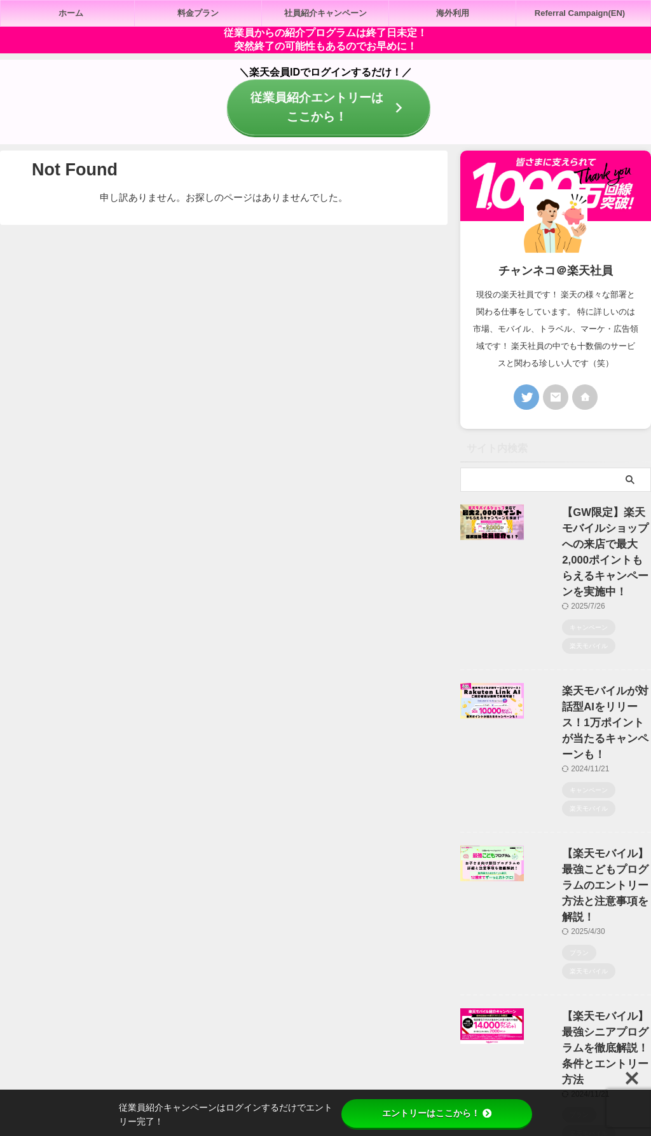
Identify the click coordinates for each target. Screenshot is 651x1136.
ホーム (70, 13)
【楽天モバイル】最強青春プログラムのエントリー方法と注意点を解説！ (591, 966)
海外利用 (452, 13)
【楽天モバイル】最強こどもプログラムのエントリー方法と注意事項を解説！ (591, 751)
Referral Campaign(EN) (580, 13)
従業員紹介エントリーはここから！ (324, 105)
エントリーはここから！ (436, 1113)
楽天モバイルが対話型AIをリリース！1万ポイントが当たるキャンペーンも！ (591, 644)
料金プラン (198, 13)
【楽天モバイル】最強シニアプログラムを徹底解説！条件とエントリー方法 (591, 858)
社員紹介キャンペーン (325, 13)
